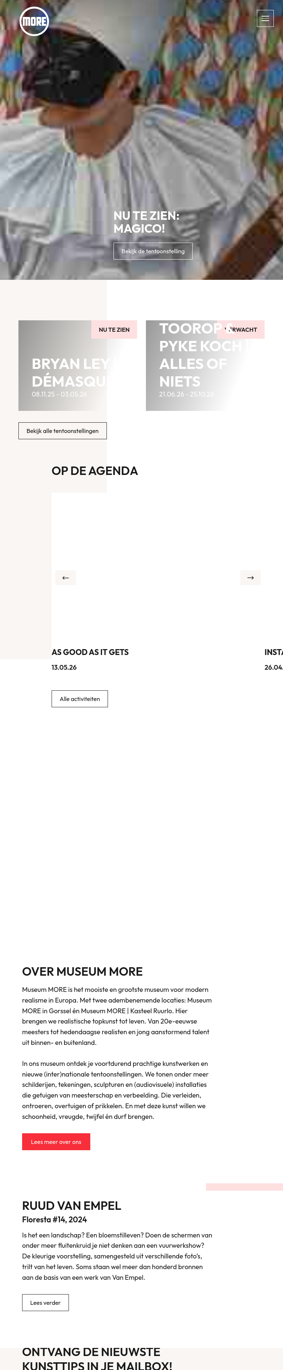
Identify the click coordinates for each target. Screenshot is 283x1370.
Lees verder (45, 1302)
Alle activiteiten (80, 698)
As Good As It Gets (90, 652)
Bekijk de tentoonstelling (153, 251)
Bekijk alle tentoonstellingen (63, 430)
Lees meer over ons (56, 1141)
